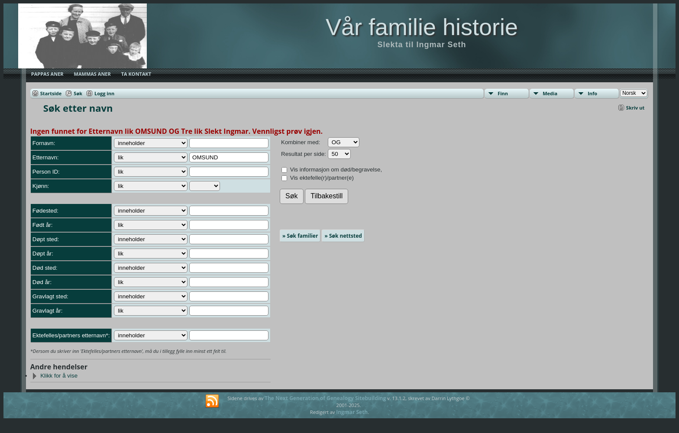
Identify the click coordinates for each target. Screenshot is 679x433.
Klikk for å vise (55, 375)
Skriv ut (635, 107)
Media (550, 93)
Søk (78, 93)
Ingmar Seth (352, 412)
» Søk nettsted (343, 235)
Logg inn (104, 93)
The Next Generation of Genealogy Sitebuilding (325, 398)
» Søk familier (300, 235)
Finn (503, 93)
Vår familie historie (422, 27)
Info (592, 93)
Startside (51, 93)
